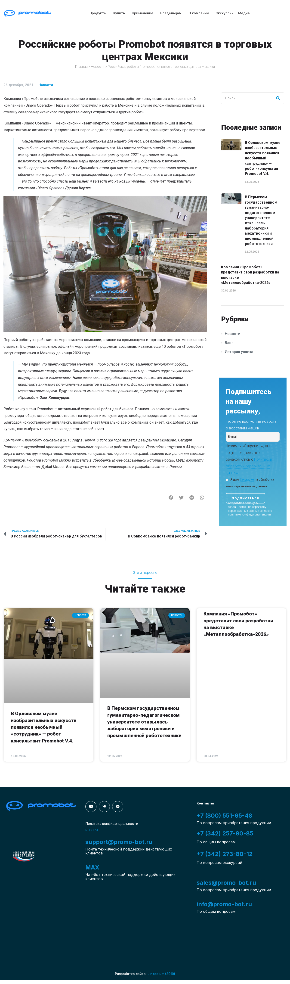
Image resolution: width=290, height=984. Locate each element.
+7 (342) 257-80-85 (225, 833)
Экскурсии (225, 13)
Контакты (205, 803)
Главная (81, 66)
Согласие (247, 479)
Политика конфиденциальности (111, 823)
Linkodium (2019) (161, 974)
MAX (92, 867)
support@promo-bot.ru (118, 841)
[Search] (278, 98)
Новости (98, 66)
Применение (142, 13)
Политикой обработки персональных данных (249, 466)
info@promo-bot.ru (224, 904)
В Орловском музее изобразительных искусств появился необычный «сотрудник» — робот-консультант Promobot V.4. (263, 158)
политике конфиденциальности (249, 514)
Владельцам (171, 13)
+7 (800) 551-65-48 (224, 815)
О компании (198, 13)
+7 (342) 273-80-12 (225, 854)
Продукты (97, 13)
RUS (88, 830)
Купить (119, 13)
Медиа (244, 13)
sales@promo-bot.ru (226, 882)
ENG (96, 830)
